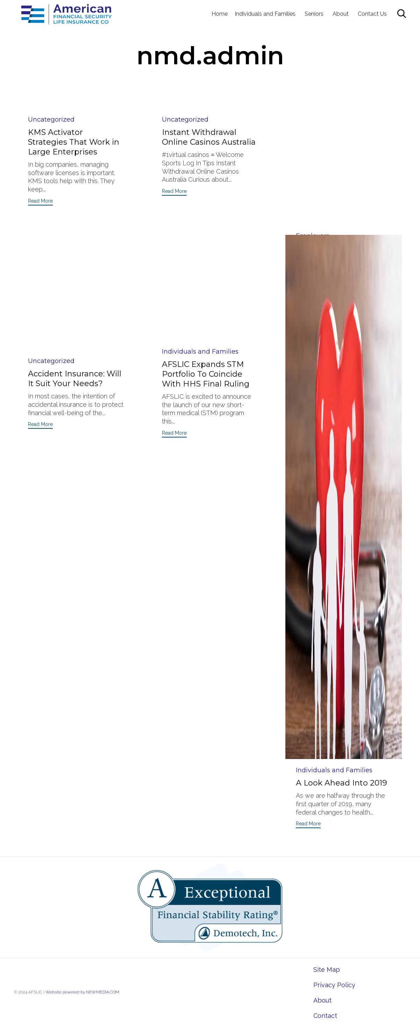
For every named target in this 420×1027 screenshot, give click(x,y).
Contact (325, 1015)
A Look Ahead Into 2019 (341, 783)
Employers (312, 119)
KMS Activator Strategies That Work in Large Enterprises (73, 142)
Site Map (326, 969)
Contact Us (372, 13)
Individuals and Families (265, 13)
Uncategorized (51, 119)
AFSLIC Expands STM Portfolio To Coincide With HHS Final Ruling (205, 257)
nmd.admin (210, 56)
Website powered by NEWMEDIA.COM (82, 992)
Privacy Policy (334, 985)
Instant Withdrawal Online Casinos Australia (209, 137)
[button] (40, 201)
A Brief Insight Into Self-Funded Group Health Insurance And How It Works (342, 147)
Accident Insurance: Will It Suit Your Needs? (74, 262)
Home (220, 13)
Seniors (314, 13)
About (341, 13)
